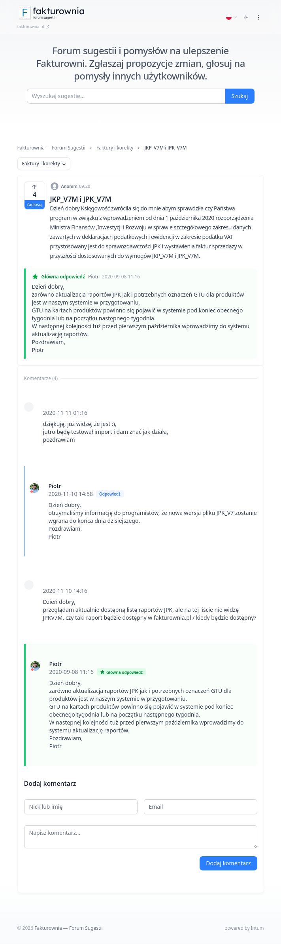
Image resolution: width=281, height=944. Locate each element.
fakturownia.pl (33, 26)
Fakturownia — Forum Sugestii (51, 148)
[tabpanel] (140, 575)
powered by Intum (244, 928)
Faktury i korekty (115, 148)
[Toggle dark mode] (245, 17)
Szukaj (240, 96)
